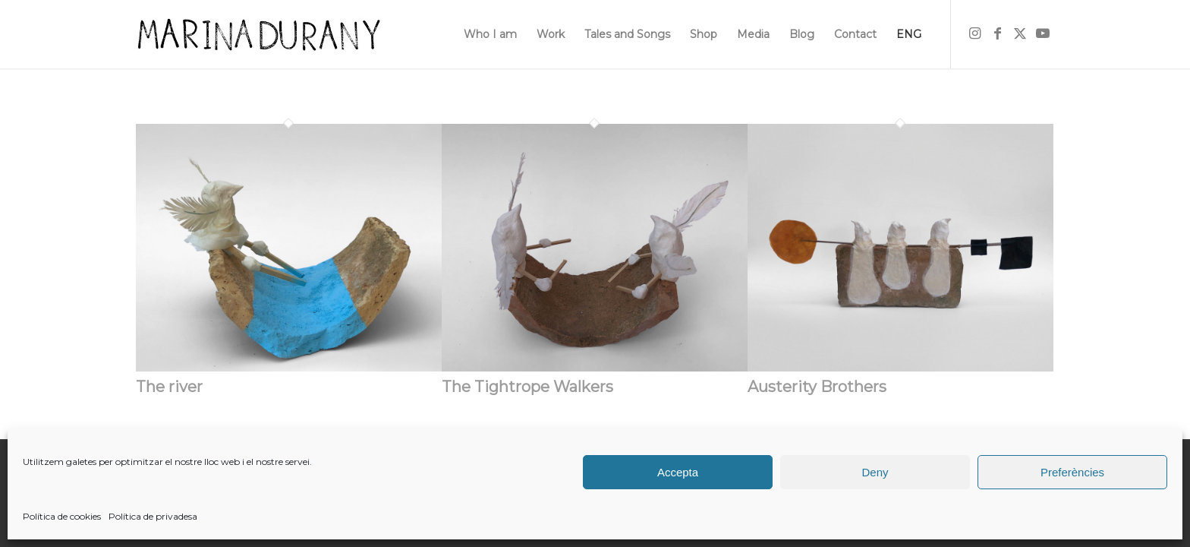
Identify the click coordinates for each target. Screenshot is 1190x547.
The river (169, 387)
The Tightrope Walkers (527, 387)
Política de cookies (62, 516)
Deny (874, 472)
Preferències (1072, 472)
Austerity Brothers (817, 387)
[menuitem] (490, 34)
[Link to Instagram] (974, 33)
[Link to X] (1020, 33)
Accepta (677, 472)
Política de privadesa (153, 516)
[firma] (258, 34)
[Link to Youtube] (1042, 33)
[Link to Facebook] (997, 33)
